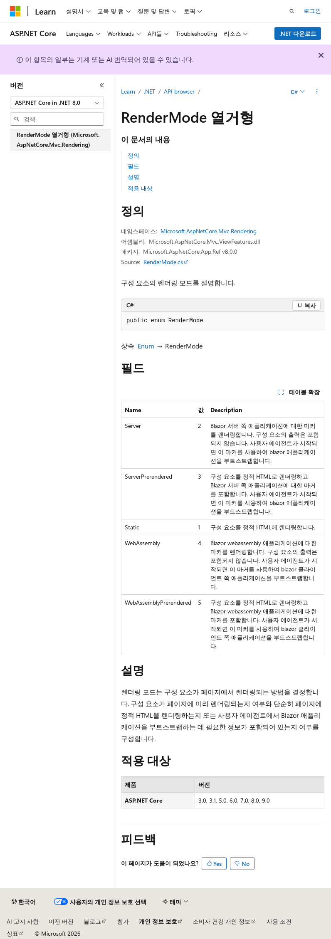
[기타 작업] (317, 92)
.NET (149, 91)
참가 (123, 921)
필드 (133, 166)
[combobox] (57, 102)
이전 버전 (61, 921)
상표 (12, 933)
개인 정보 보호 (158, 921)
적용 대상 (140, 188)
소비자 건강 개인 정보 (221, 921)
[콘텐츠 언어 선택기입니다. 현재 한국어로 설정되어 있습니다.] (24, 902)
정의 (133, 155)
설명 (133, 177)
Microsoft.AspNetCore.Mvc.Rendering (209, 231)
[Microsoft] (15, 11)
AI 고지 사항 (23, 921)
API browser (179, 91)
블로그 (92, 921)
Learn (128, 91)
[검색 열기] (292, 11)
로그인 (312, 11)
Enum (146, 345)
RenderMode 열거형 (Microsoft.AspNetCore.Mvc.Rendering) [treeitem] (58, 140)
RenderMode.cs (163, 262)
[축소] (102, 85)
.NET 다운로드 (297, 33)
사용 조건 (279, 921)
